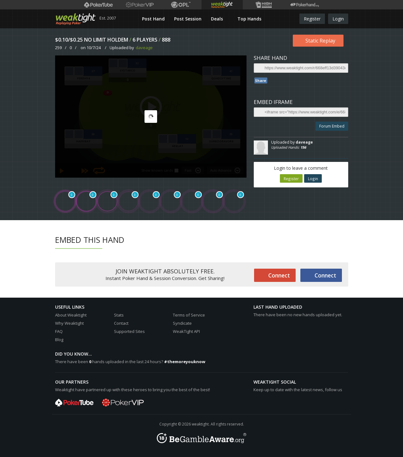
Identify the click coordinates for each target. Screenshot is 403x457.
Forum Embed (331, 126)
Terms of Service (189, 315)
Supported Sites (129, 331)
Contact (121, 323)
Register (312, 19)
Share (260, 80)
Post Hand (153, 19)
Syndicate (182, 323)
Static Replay (320, 40)
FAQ (59, 331)
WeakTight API (186, 331)
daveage (144, 47)
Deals (217, 19)
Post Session (188, 19)
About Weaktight (71, 315)
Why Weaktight (69, 323)
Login (338, 19)
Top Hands (249, 19)
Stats (119, 315)
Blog (59, 339)
